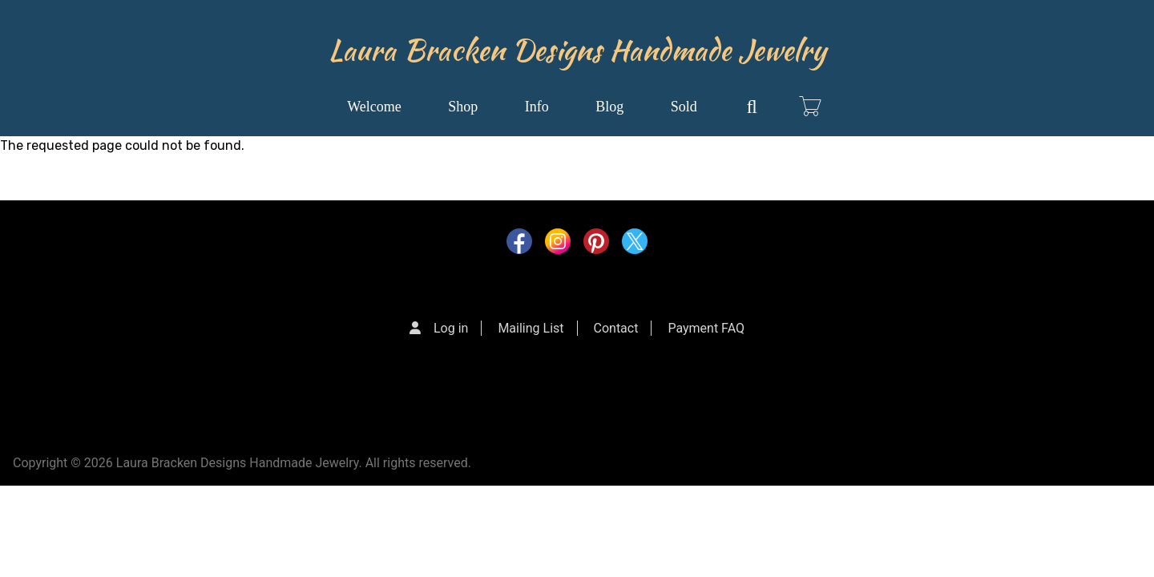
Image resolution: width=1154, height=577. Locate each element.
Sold (684, 107)
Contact (616, 328)
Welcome (374, 107)
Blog (609, 107)
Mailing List (530, 328)
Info (537, 107)
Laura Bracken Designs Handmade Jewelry (577, 50)
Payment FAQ (706, 328)
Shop (463, 107)
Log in (451, 328)
